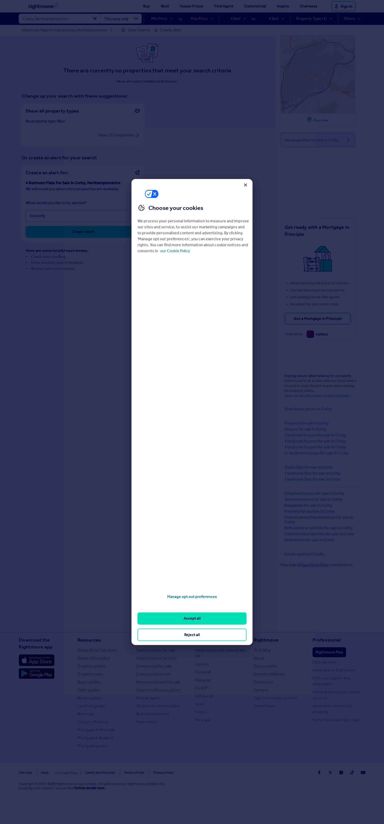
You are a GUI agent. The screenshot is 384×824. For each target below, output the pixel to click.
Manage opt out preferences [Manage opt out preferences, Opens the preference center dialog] (192, 596)
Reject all (192, 634)
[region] (192, 412)
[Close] (245, 184)
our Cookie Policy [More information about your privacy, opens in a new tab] (175, 250)
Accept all (192, 618)
